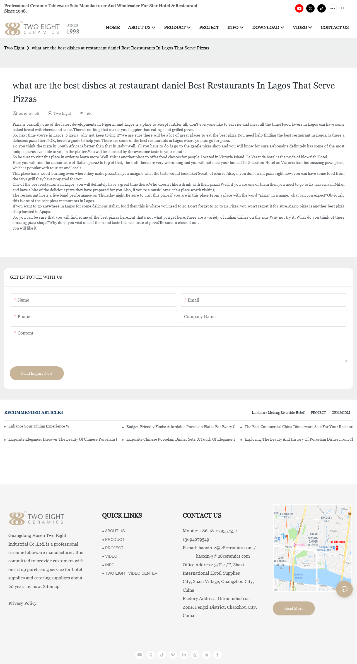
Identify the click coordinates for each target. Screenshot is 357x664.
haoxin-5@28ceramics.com (216, 556)
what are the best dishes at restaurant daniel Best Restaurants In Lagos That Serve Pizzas (120, 48)
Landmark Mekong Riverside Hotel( (278, 413)
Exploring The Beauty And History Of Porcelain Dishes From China (299, 439)
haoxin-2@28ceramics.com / (227, 547)
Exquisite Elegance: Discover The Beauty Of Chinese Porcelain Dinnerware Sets (62, 439)
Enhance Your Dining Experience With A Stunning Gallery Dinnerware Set (39, 426)
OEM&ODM (341, 413)
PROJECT (318, 413)
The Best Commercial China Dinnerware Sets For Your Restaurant (299, 426)
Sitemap (51, 586)
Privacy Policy (22, 603)
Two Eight (14, 48)
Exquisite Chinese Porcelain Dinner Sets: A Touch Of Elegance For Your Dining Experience (180, 439)
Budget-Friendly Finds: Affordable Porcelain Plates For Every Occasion (180, 426)
